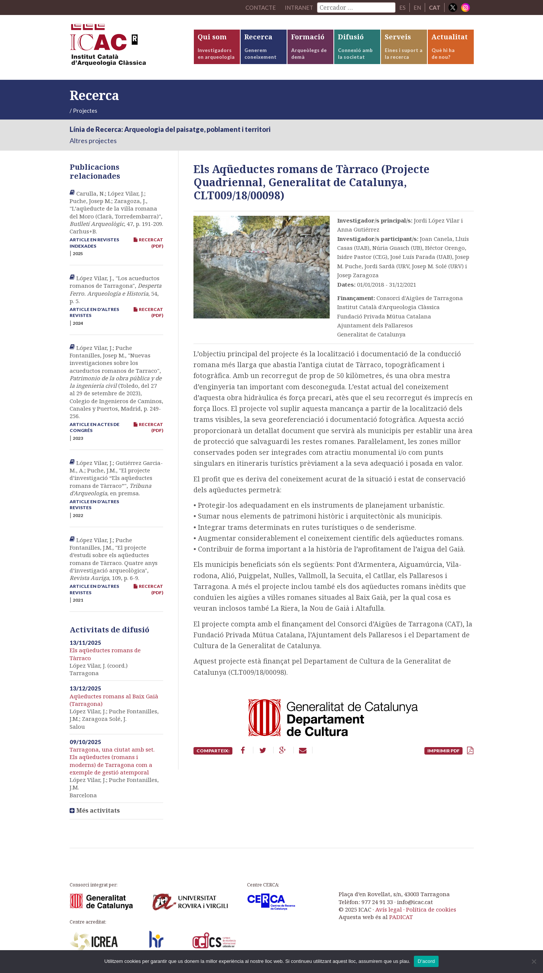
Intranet (299, 7)
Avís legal (388, 909)
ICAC (126, 47)
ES (402, 7)
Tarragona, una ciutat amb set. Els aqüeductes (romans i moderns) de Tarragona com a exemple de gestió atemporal (112, 761)
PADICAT (401, 917)
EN (417, 7)
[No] (533, 961)
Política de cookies (431, 909)
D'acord (426, 961)
